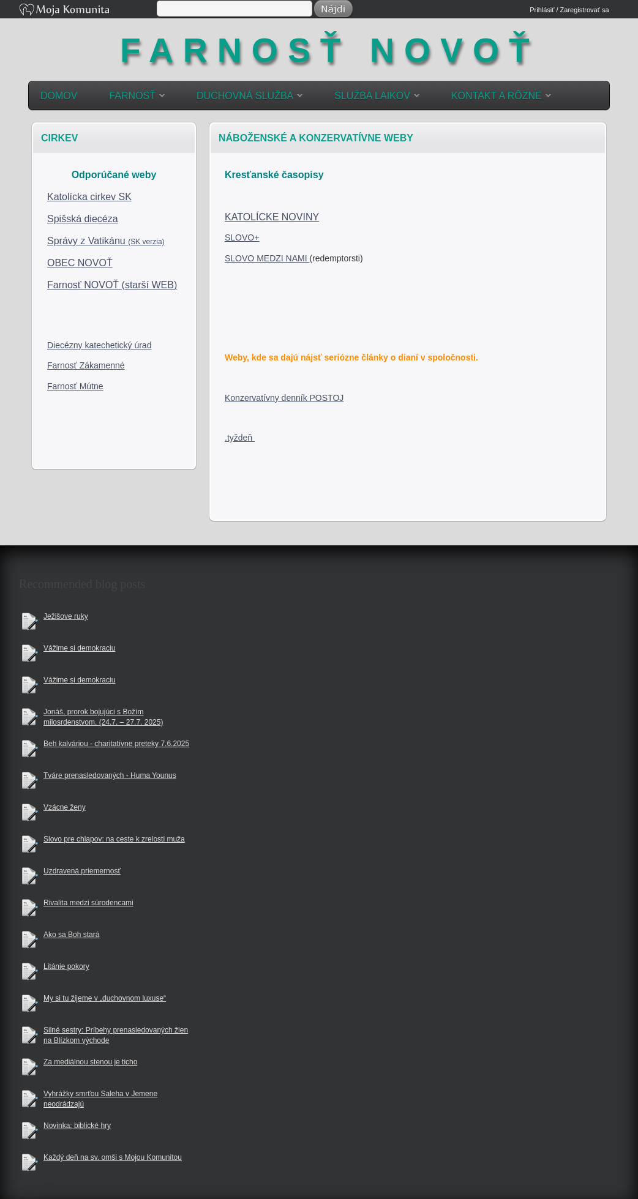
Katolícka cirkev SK (89, 197)
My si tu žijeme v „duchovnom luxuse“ (104, 998)
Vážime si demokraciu (79, 648)
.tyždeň (240, 438)
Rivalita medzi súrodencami (88, 902)
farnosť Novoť (329, 46)
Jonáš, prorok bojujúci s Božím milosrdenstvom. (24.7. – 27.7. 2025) (103, 717)
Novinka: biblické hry (77, 1125)
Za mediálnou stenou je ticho (90, 1062)
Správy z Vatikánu (106, 241)
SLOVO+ (242, 237)
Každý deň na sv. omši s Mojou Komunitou (112, 1157)
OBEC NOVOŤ (80, 263)
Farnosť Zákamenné (86, 365)
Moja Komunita (87, 10)
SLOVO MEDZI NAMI (267, 258)
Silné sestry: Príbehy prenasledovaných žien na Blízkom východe (115, 1035)
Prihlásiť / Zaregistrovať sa (569, 9)
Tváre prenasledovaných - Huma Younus (109, 775)
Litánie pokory (66, 966)
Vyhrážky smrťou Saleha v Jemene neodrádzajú (100, 1098)
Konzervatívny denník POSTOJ (284, 398)
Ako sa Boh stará (71, 934)
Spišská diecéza (82, 219)
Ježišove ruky (65, 616)
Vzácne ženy (64, 807)
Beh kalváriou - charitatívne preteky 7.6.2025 (116, 743)
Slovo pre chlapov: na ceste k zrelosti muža (114, 839)
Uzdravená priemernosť (82, 871)
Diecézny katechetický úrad (99, 345)
